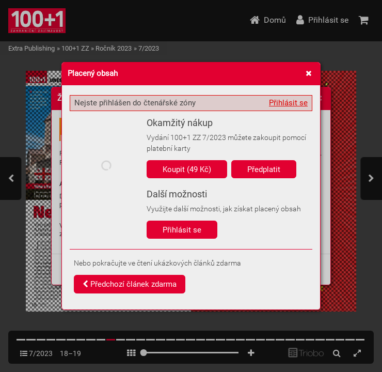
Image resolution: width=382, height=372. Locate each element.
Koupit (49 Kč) (187, 169)
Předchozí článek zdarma (130, 284)
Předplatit (263, 169)
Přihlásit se (288, 102)
